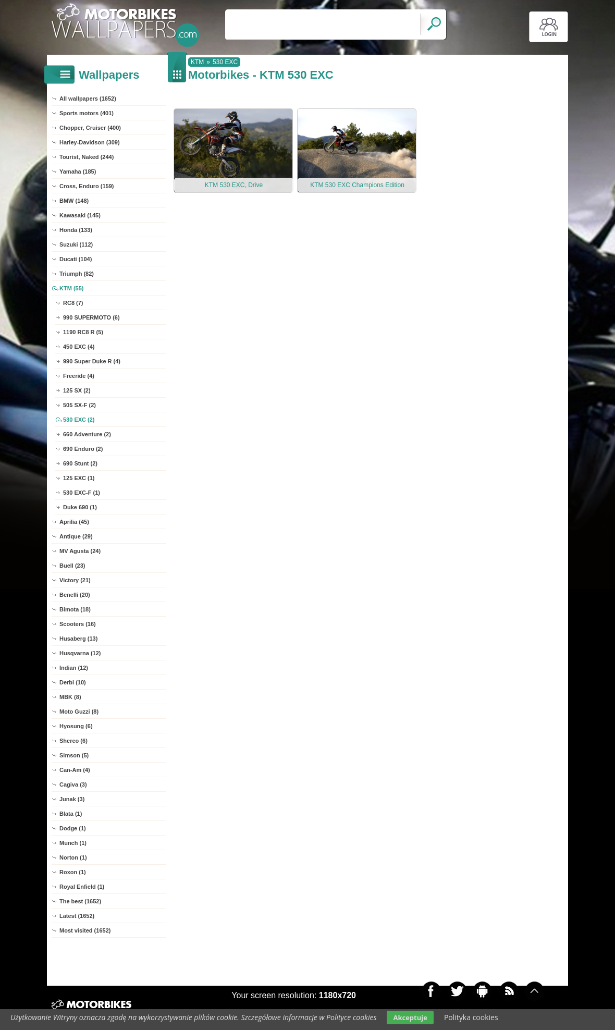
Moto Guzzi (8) (79, 711)
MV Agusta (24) (80, 551)
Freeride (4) (78, 376)
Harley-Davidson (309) (89, 142)
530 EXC (225, 62)
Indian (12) (73, 668)
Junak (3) (71, 799)
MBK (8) (70, 697)
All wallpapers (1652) (87, 98)
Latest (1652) (76, 916)
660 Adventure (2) (87, 434)
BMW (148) (74, 201)
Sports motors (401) (86, 113)
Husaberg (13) (78, 638)
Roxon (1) (72, 872)
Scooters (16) (77, 624)
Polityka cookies (471, 1017)
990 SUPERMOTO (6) (91, 317)
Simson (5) (74, 755)
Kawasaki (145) (80, 215)
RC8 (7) (73, 303)
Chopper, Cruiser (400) (90, 128)
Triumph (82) (76, 274)
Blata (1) (70, 814)
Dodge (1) (72, 828)
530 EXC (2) (79, 419)
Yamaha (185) (77, 171)
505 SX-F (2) (79, 405)
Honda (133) (75, 230)
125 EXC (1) (79, 478)
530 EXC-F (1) (81, 492)
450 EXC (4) (79, 347)
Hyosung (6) (76, 726)
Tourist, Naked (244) (86, 157)
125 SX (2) (77, 390)
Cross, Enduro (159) (86, 186)
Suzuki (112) (76, 244)
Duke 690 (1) (80, 507)
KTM (197, 62)
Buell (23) (72, 565)
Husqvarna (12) (80, 653)
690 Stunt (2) (80, 463)
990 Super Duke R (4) (91, 361)
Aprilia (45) (74, 522)
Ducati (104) (75, 259)
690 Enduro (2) (83, 449)
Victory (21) (75, 580)
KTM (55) (71, 288)
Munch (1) (73, 843)
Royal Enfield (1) (81, 887)
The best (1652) (80, 901)
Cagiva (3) (73, 784)
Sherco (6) (73, 741)
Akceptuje (410, 1017)
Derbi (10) (72, 682)
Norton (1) (73, 857)
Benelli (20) (74, 595)
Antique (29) (76, 536)
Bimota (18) (75, 609)
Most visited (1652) (84, 930)
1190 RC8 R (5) (83, 332)
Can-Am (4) (74, 770)
